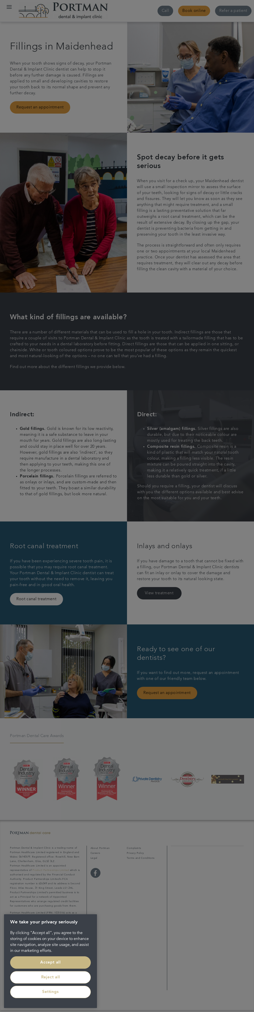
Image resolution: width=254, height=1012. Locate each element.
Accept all (50, 962)
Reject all (50, 977)
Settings (50, 992)
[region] (50, 961)
